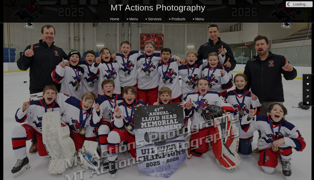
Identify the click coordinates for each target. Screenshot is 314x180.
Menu (131, 19)
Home (114, 19)
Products (176, 19)
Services (153, 19)
